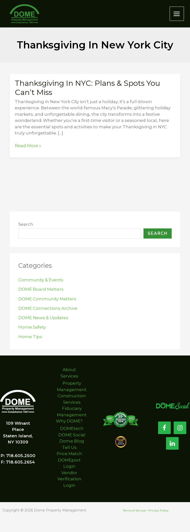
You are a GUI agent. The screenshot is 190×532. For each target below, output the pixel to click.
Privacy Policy (158, 510)
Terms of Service (134, 510)
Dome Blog (71, 441)
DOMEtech (72, 428)
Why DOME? (69, 421)
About (69, 369)
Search (25, 224)
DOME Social (71, 434)
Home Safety (32, 327)
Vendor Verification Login (69, 479)
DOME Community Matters (47, 298)
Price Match (69, 453)
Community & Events (40, 279)
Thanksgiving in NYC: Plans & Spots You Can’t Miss (87, 88)
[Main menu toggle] (177, 14)
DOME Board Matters (41, 289)
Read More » (28, 146)
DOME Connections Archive (47, 308)
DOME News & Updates (43, 317)
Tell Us (69, 447)
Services (69, 376)
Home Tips (30, 336)
